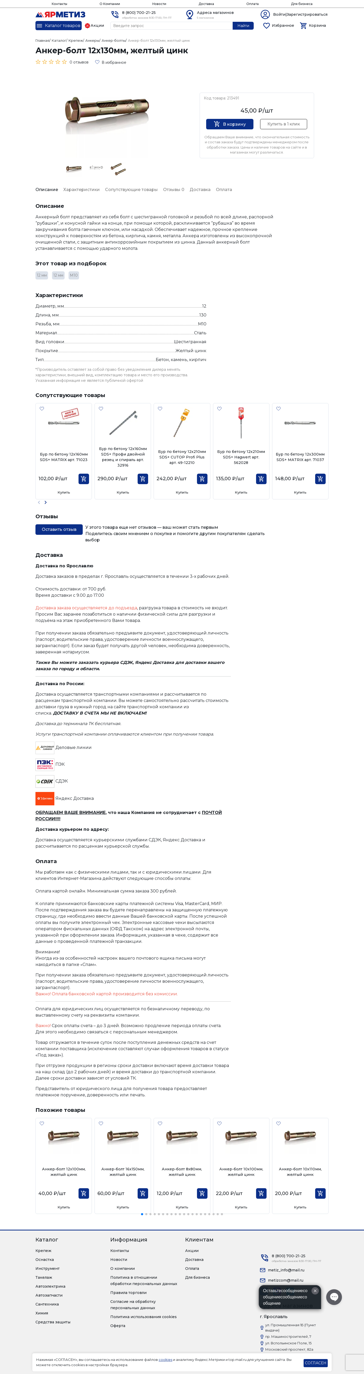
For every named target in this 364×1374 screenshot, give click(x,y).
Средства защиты (52, 1322)
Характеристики (81, 189)
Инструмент (47, 1268)
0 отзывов (79, 62)
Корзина (317, 25)
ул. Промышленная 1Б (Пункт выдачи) (290, 1327)
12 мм (42, 275)
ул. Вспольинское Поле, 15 (288, 1343)
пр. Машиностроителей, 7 (288, 1336)
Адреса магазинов (215, 12)
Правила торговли (128, 1292)
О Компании (110, 4)
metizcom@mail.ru (285, 1280)
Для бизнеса (302, 4)
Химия (41, 1313)
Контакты (59, 4)
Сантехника (47, 1304)
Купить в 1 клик (283, 123)
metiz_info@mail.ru (286, 1270)
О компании (122, 1268)
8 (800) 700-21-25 (139, 12)
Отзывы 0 (173, 189)
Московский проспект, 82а (289, 1349)
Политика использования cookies (143, 1316)
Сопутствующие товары (131, 189)
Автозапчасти (49, 1295)
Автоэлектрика (50, 1286)
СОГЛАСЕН (315, 1363)
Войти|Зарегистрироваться (300, 14)
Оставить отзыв (59, 529)
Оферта (117, 1325)
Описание (46, 189)
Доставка (206, 4)
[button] (45, 502)
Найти (243, 25)
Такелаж (43, 1277)
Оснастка (44, 1259)
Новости (159, 4)
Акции (192, 1250)
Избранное (283, 25)
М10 (74, 275)
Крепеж (43, 1250)
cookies (165, 1359)
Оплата (252, 4)
